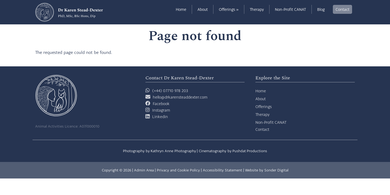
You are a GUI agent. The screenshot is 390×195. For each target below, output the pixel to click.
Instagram (161, 110)
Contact (342, 9)
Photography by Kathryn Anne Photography (159, 151)
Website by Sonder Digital (266, 170)
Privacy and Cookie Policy (178, 170)
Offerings (229, 9)
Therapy (257, 9)
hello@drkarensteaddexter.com (180, 97)
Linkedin (160, 116)
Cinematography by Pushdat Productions (233, 151)
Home (181, 9)
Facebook (161, 103)
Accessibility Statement (222, 170)
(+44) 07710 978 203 (166, 90)
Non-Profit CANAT (290, 9)
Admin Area (144, 170)
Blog (321, 9)
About (202, 9)
